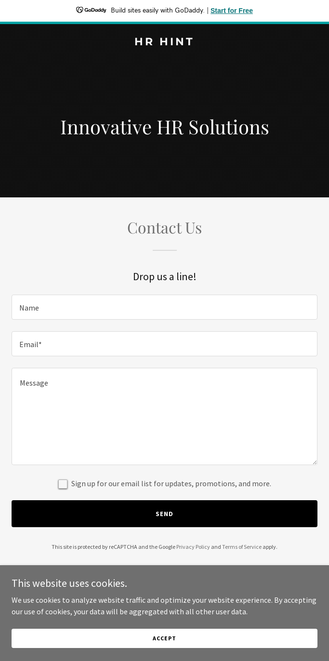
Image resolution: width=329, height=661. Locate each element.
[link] (164, 42)
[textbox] (164, 307)
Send (164, 513)
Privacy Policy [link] (193, 546)
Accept (164, 638)
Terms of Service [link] (242, 546)
